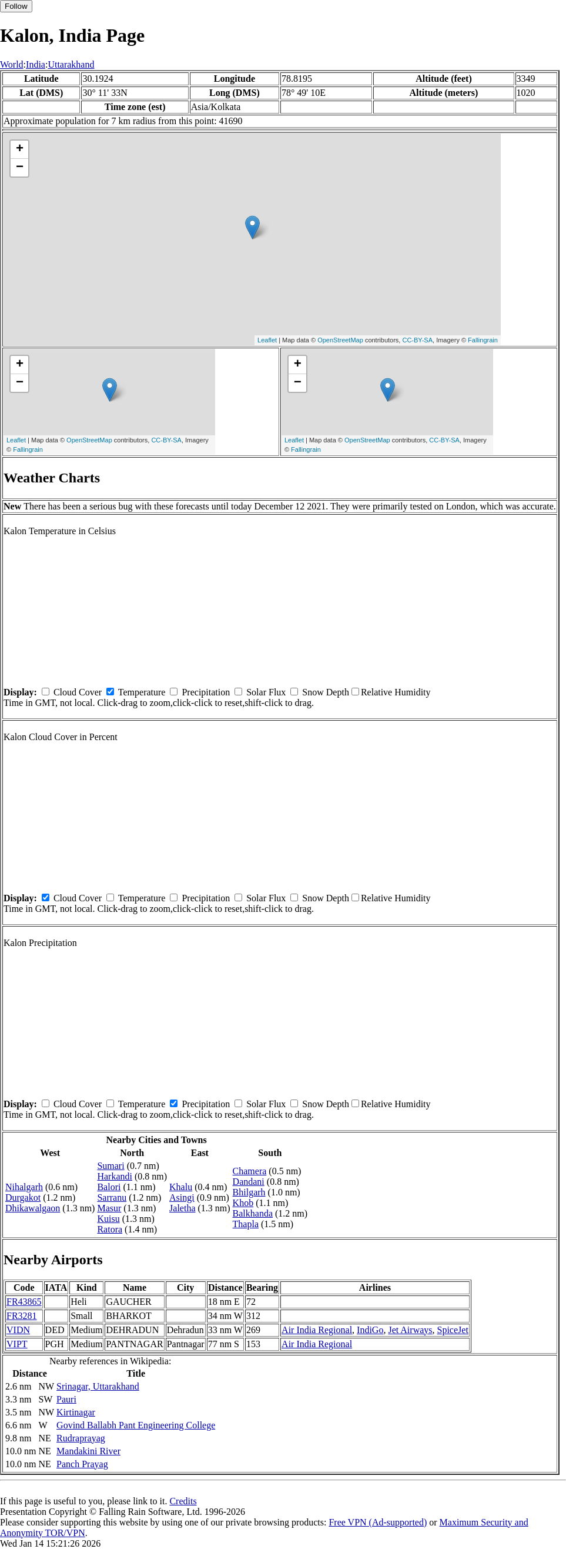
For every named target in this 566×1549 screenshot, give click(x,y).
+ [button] (20, 149)
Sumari (110, 1166)
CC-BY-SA (417, 340)
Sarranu (111, 1197)
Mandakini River (88, 1451)
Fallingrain (483, 340)
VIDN (18, 1330)
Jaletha (182, 1208)
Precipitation (206, 692)
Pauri (66, 1399)
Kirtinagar (75, 1412)
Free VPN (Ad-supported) (378, 1522)
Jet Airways (410, 1330)
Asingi (182, 1197)
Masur (109, 1208)
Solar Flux (266, 692)
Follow (16, 6)
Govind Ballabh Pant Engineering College (135, 1425)
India (35, 64)
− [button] (20, 167)
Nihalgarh (24, 1187)
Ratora (109, 1229)
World (12, 64)
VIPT (17, 1344)
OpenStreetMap (340, 340)
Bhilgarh (249, 1192)
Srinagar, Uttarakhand (97, 1386)
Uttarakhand (71, 64)
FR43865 (24, 1302)
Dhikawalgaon (32, 1208)
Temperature (142, 692)
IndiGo (370, 1330)
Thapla (246, 1224)
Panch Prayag (82, 1464)
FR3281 (21, 1316)
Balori (108, 1187)
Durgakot (23, 1197)
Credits (182, 1501)
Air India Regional (317, 1330)
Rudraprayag (80, 1438)
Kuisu (108, 1219)
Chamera (250, 1171)
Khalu (180, 1187)
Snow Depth (325, 692)
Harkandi (114, 1176)
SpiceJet (452, 1330)
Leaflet (267, 340)
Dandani (248, 1182)
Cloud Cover (77, 692)
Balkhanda (253, 1213)
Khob (243, 1203)
